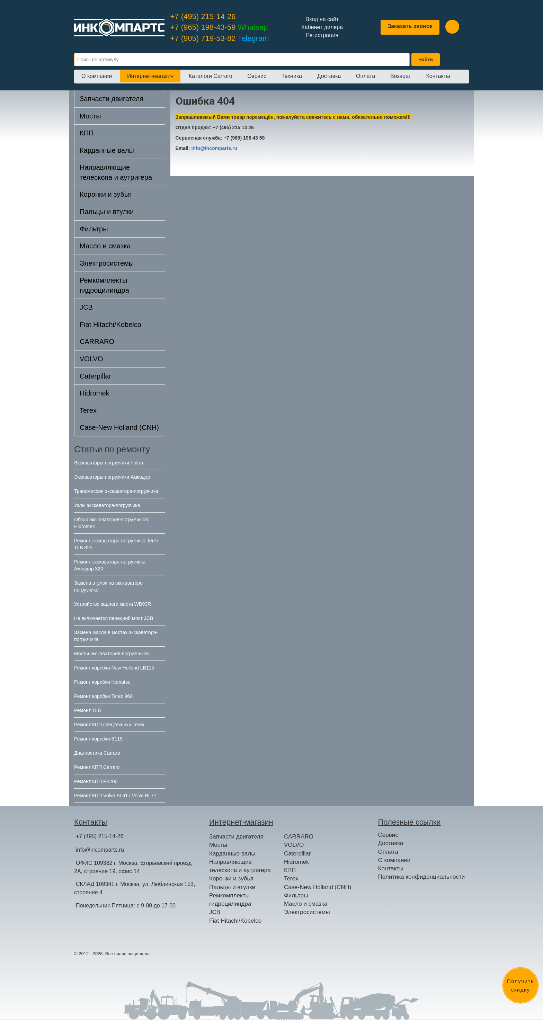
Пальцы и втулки (107, 211)
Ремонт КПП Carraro (97, 767)
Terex (88, 410)
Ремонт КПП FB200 (95, 781)
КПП (87, 133)
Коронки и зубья (106, 194)
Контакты (438, 76)
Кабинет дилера (322, 27)
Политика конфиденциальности (421, 876)
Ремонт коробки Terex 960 (103, 696)
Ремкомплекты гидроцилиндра (104, 285)
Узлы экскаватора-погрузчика (107, 505)
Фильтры (94, 229)
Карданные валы (107, 150)
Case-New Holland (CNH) (119, 427)
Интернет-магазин (150, 76)
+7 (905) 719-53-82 (219, 38)
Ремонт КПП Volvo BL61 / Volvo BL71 (115, 795)
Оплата (365, 76)
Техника (292, 76)
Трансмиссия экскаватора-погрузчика (116, 491)
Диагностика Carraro (97, 753)
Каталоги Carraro (210, 76)
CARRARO (97, 341)
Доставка (329, 76)
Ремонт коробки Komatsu (102, 682)
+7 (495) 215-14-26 (203, 16)
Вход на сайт (322, 19)
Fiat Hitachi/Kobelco (110, 324)
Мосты (90, 116)
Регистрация (322, 35)
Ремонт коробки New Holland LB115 (114, 668)
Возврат (400, 76)
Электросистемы (107, 263)
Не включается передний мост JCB (113, 618)
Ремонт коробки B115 (98, 739)
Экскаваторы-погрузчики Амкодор (112, 477)
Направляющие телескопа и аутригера (116, 172)
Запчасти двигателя (111, 99)
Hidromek (94, 393)
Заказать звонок (410, 26)
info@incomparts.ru (214, 148)
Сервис (256, 76)
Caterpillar (95, 376)
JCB (86, 307)
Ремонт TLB (87, 710)
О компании (96, 76)
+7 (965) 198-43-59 (219, 27)
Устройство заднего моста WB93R (112, 604)
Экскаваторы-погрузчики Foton (108, 462)
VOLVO (91, 359)
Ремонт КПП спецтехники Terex (109, 724)
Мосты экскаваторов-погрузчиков (111, 653)
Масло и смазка (105, 246)
